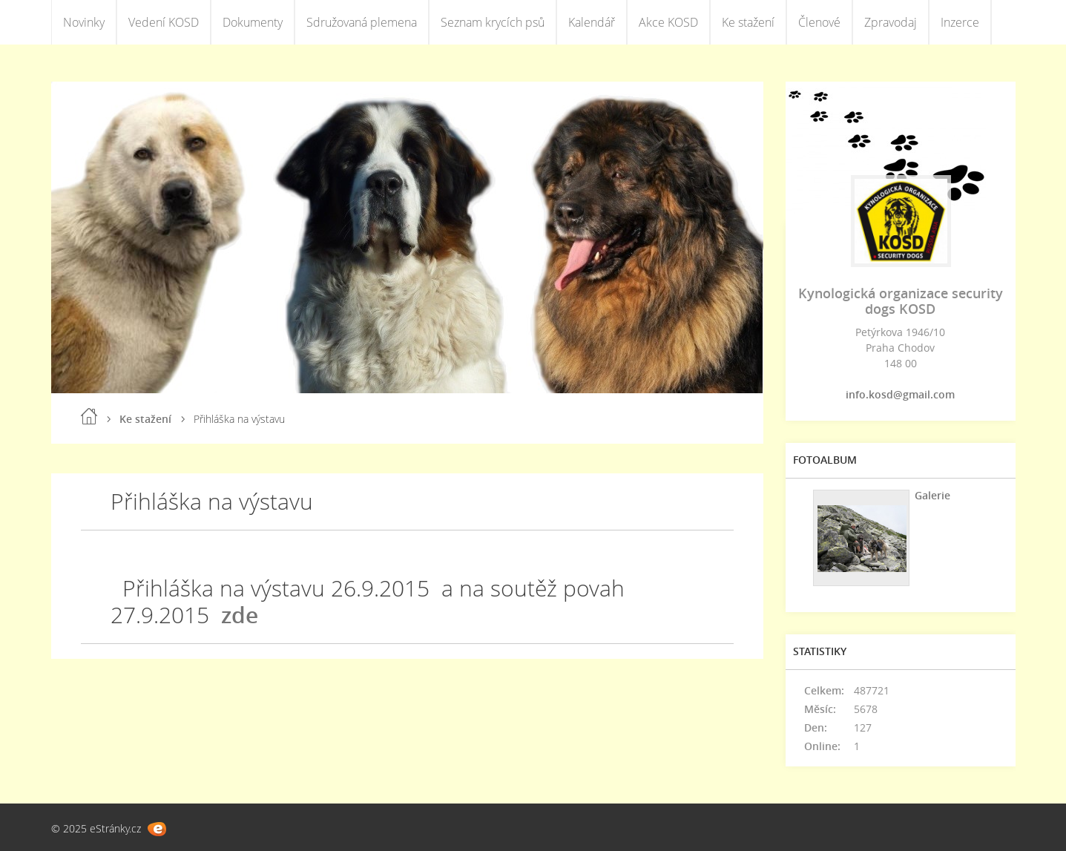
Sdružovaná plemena (361, 22)
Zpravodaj (890, 22)
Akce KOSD (668, 22)
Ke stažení (748, 22)
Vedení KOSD (163, 22)
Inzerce (960, 22)
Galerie (932, 495)
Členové (819, 22)
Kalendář (591, 22)
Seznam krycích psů (492, 22)
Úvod (89, 416)
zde (239, 614)
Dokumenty (253, 22)
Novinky (84, 22)
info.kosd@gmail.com (900, 394)
